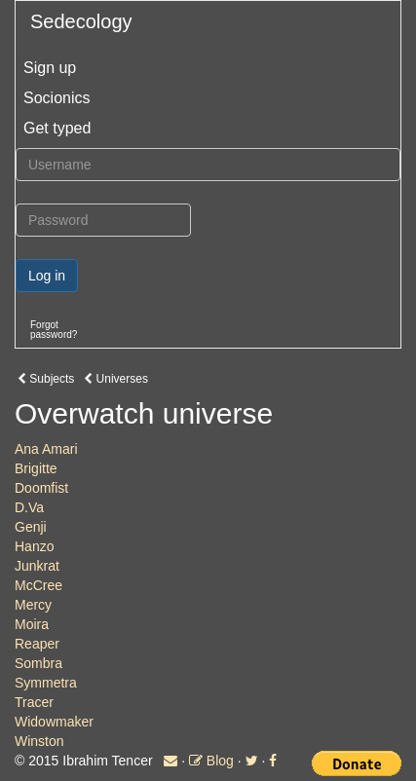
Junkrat (37, 566)
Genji (31, 527)
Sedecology (81, 21)
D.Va (29, 507)
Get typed (57, 128)
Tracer (34, 702)
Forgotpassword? (53, 329)
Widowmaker (54, 721)
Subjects (46, 379)
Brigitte (36, 468)
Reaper (37, 643)
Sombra (38, 663)
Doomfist (41, 488)
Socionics (56, 98)
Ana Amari (46, 449)
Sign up (49, 67)
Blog (211, 760)
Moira (32, 624)
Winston (39, 741)
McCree (38, 585)
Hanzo (34, 546)
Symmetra (46, 682)
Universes (116, 379)
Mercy (33, 605)
